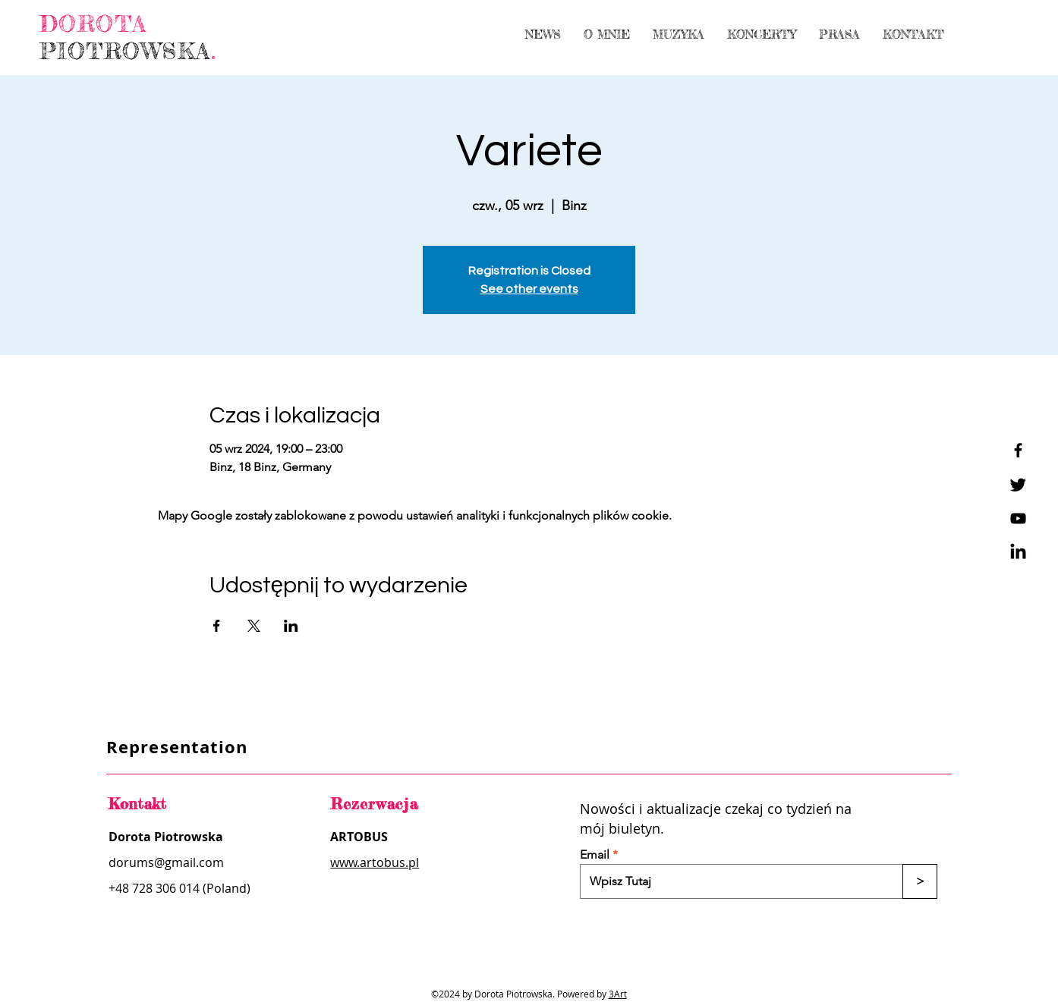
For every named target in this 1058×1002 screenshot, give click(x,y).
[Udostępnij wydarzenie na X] (254, 626)
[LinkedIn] (1018, 552)
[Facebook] (1018, 450)
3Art (618, 994)
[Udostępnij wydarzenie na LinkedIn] (291, 626)
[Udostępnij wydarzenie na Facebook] (216, 626)
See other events (529, 289)
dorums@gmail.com (166, 862)
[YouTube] (1018, 518)
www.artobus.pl (374, 862)
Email (594, 855)
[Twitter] (1018, 484)
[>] (919, 881)
